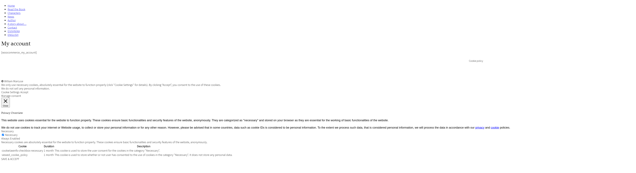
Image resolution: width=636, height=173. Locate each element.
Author (12, 20)
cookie (495, 127)
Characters (14, 13)
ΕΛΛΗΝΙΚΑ (14, 31)
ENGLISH (13, 35)
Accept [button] (24, 92)
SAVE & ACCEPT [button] (10, 159)
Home (11, 5)
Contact (12, 27)
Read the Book (16, 9)
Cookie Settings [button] (10, 92)
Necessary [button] (7, 131)
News (11, 16)
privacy (479, 127)
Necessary (11, 135)
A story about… (17, 24)
